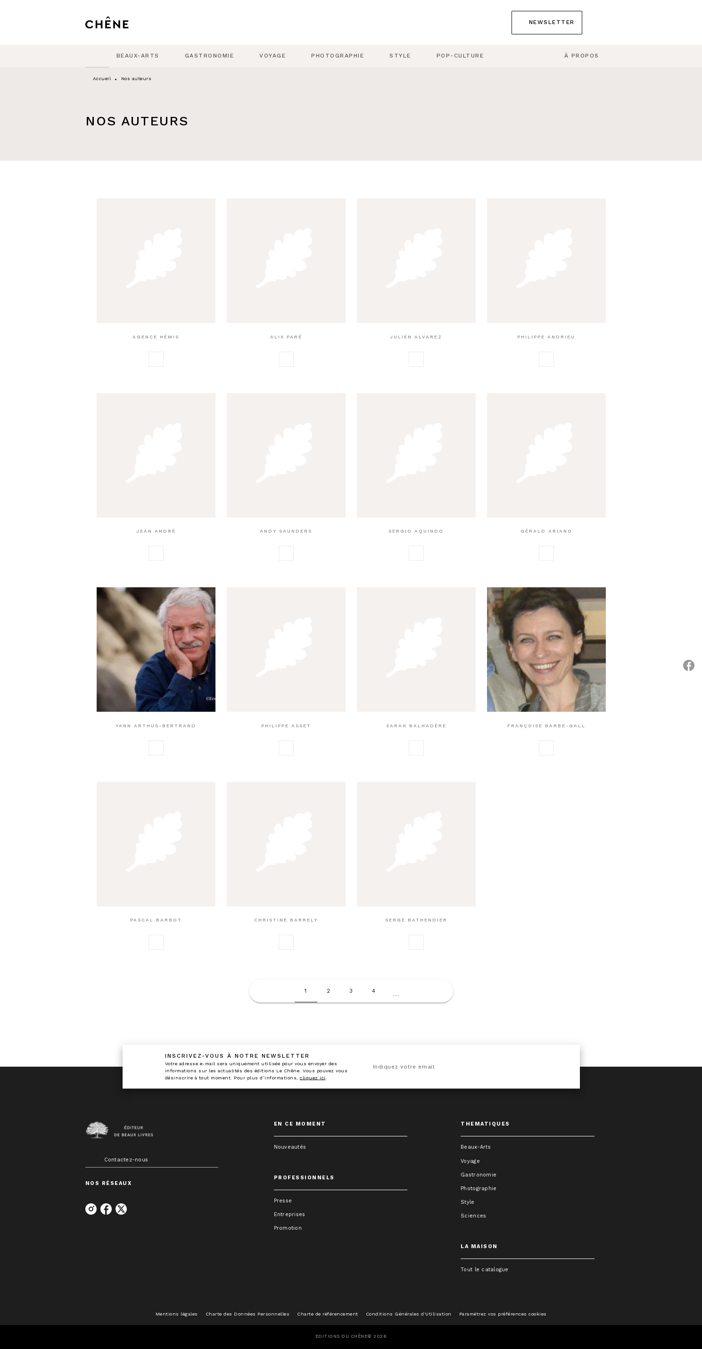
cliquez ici (313, 1077)
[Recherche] (605, 22)
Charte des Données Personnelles (248, 1313)
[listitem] (91, 1209)
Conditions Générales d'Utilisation (409, 1313)
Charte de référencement (327, 1313)
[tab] (97, 56)
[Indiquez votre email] (453, 1066)
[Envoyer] (553, 1066)
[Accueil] (125, 22)
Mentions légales (177, 1313)
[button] (547, 22)
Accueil (102, 78)
